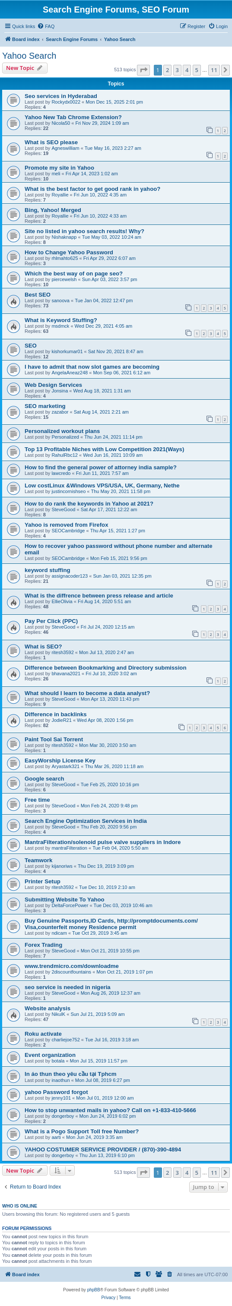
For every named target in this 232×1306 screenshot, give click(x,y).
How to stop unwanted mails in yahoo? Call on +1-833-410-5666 (110, 1110)
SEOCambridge (68, 530)
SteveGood (63, 509)
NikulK (58, 1014)
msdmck (60, 326)
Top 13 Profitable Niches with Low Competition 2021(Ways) (104, 449)
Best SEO (38, 294)
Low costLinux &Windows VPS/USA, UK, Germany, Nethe (102, 485)
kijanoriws (61, 866)
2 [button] (167, 70)
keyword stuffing (47, 570)
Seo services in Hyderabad (61, 96)
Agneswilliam (65, 148)
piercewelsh (63, 279)
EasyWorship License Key (60, 760)
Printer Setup (42, 881)
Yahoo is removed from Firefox (66, 525)
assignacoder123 (69, 576)
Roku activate (43, 1034)
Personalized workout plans (62, 431)
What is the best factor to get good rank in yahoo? (92, 189)
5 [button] (196, 70)
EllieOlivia (61, 601)
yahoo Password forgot (56, 1092)
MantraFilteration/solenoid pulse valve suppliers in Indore (103, 842)
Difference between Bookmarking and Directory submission (105, 667)
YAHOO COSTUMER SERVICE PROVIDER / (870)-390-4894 (103, 1149)
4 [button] (186, 70)
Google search (44, 778)
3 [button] (177, 70)
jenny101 (61, 1097)
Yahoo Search (29, 55)
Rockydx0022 (65, 101)
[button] (143, 70)
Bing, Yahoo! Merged (53, 210)
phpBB (93, 1289)
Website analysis (47, 1008)
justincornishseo (68, 491)
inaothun (60, 1080)
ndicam (59, 933)
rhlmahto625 (64, 258)
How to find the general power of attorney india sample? (101, 467)
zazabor (59, 411)
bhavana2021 (65, 673)
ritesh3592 (62, 652)
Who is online (19, 1205)
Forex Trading (43, 945)
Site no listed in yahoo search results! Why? (84, 231)
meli (55, 173)
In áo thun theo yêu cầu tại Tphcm (71, 1074)
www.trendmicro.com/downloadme (72, 966)
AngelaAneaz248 (69, 372)
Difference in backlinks (56, 714)
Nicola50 (60, 123)
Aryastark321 (65, 766)
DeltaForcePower (69, 905)
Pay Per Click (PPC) (51, 621)
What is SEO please (51, 142)
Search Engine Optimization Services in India (86, 821)
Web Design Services (53, 385)
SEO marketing (45, 406)
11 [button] (214, 70)
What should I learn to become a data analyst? (87, 693)
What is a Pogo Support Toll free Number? (82, 1131)
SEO (31, 345)
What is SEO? (43, 646)
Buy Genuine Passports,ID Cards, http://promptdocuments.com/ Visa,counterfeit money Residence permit (111, 923)
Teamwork (38, 860)
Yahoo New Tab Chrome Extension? (73, 117)
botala (57, 1060)
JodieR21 (61, 720)
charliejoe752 (65, 1039)
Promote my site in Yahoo (59, 167)
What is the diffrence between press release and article (99, 595)
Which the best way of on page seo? (74, 273)
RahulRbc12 (64, 455)
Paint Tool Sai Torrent (54, 739)
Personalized (65, 437)
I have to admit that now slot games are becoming (92, 367)
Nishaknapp (63, 237)
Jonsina (59, 390)
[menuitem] (45, 26)
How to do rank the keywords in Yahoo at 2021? (89, 503)
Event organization (50, 1055)
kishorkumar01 (67, 351)
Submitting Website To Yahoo (65, 899)
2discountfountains (71, 971)
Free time (37, 800)
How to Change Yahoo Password (69, 252)
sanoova (60, 300)
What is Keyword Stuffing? (61, 320)
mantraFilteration (69, 848)
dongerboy (62, 1116)
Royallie (59, 194)
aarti (55, 1137)
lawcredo (60, 473)
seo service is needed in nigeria (68, 987)
